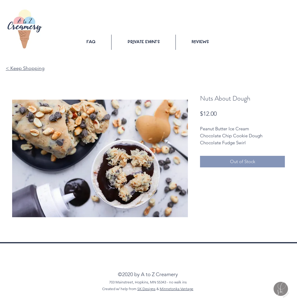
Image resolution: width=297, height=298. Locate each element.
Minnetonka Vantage (176, 288)
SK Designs (146, 288)
